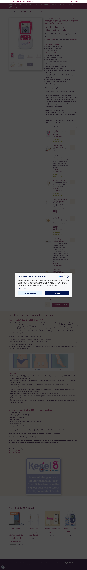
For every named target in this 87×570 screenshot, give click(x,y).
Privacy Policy (22, 289)
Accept (57, 293)
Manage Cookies (30, 293)
